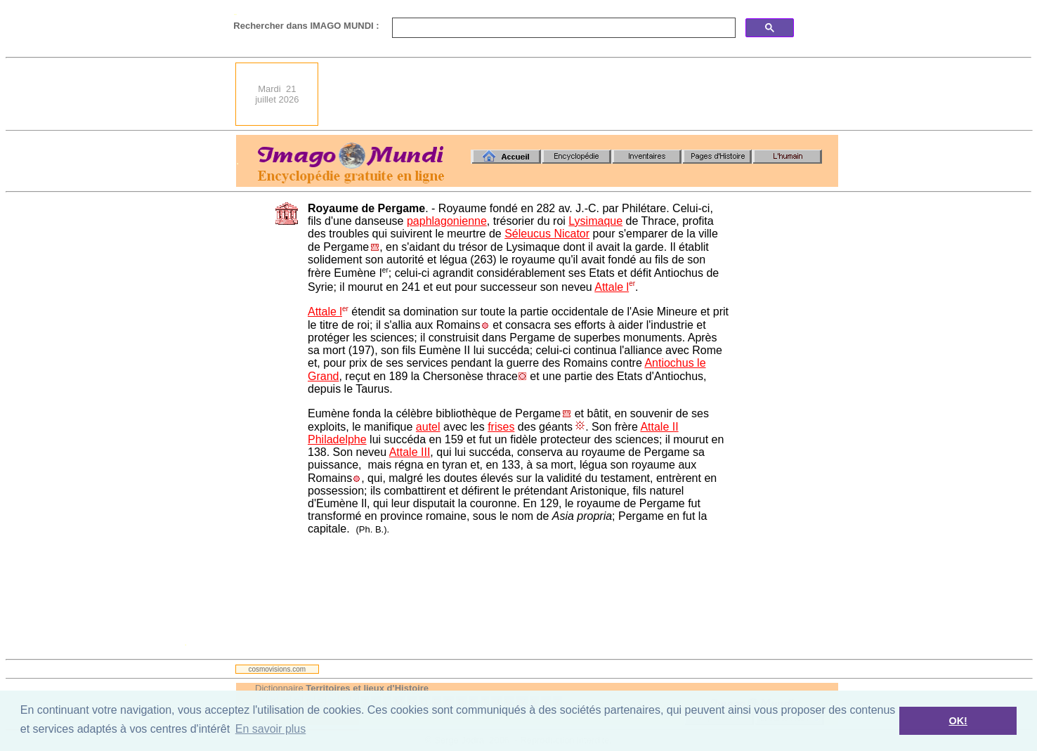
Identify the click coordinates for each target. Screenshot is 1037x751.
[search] (562, 28)
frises (501, 427)
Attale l (611, 287)
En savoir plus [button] (270, 729)
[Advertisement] (582, 94)
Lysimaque (595, 221)
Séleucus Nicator (546, 234)
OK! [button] (957, 720)
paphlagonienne (447, 221)
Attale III (410, 452)
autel (428, 427)
